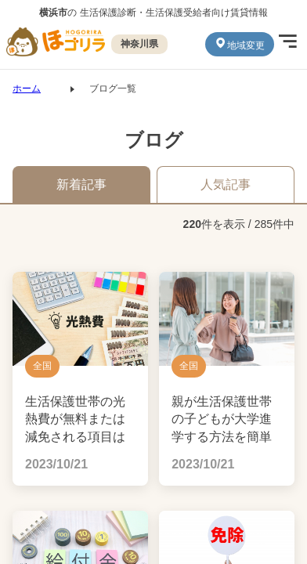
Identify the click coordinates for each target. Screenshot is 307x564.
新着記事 (81, 184)
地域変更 (240, 44)
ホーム (27, 88)
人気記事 (225, 184)
